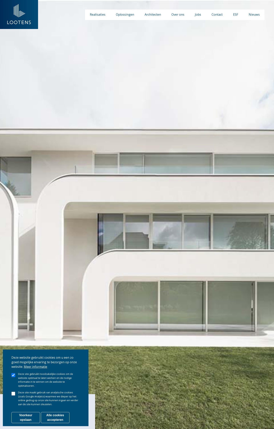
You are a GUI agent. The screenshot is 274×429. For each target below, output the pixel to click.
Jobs (198, 14)
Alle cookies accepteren (55, 419)
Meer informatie (35, 368)
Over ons (177, 14)
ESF (235, 14)
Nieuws (254, 14)
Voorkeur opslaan (25, 419)
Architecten (153, 14)
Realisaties (97, 14)
